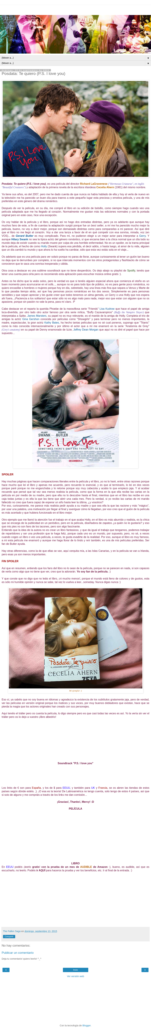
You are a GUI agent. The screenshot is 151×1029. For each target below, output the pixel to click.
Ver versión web (75, 976)
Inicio (75, 970)
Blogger (86, 1025)
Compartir (9, 936)
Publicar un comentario (18, 952)
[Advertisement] (75, 9)
